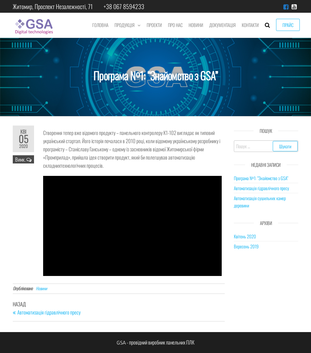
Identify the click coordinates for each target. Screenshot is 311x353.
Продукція (124, 25)
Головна (100, 25)
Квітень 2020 (245, 236)
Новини (196, 25)
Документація (222, 25)
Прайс (287, 25)
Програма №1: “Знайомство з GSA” (261, 178)
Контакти (250, 25)
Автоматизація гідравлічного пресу (261, 188)
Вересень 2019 (246, 246)
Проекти (154, 25)
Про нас (175, 25)
